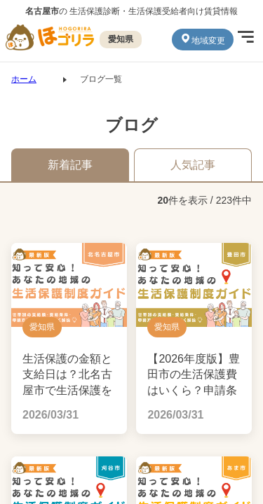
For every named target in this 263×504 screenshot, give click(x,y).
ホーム (23, 79)
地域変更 (202, 39)
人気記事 (192, 165)
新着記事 (70, 165)
